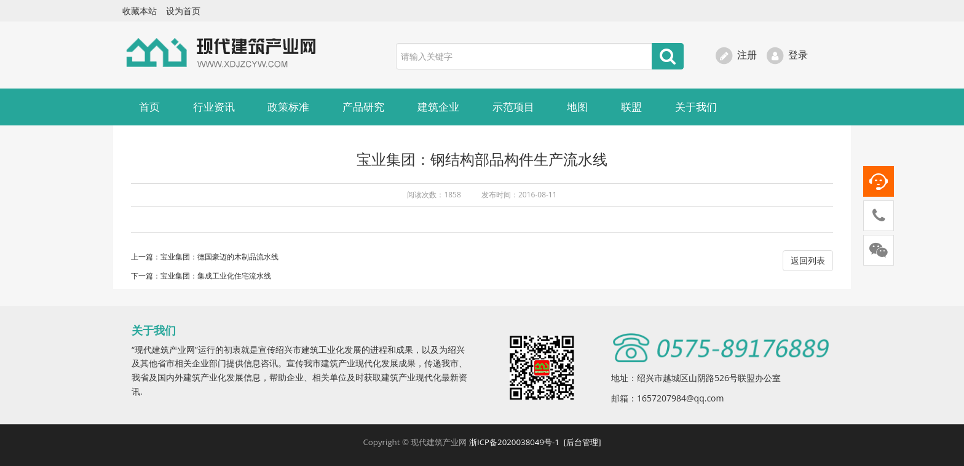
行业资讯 (214, 107)
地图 (577, 107)
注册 (735, 54)
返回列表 (808, 260)
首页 (149, 107)
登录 (786, 54)
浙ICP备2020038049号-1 (515, 442)
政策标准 (288, 107)
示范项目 (513, 107)
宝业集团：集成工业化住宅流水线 (215, 276)
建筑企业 (438, 107)
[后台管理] (582, 442)
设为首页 (183, 11)
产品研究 (363, 107)
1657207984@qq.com (680, 398)
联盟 (631, 107)
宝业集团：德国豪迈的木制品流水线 (219, 256)
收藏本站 (139, 11)
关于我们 (696, 107)
